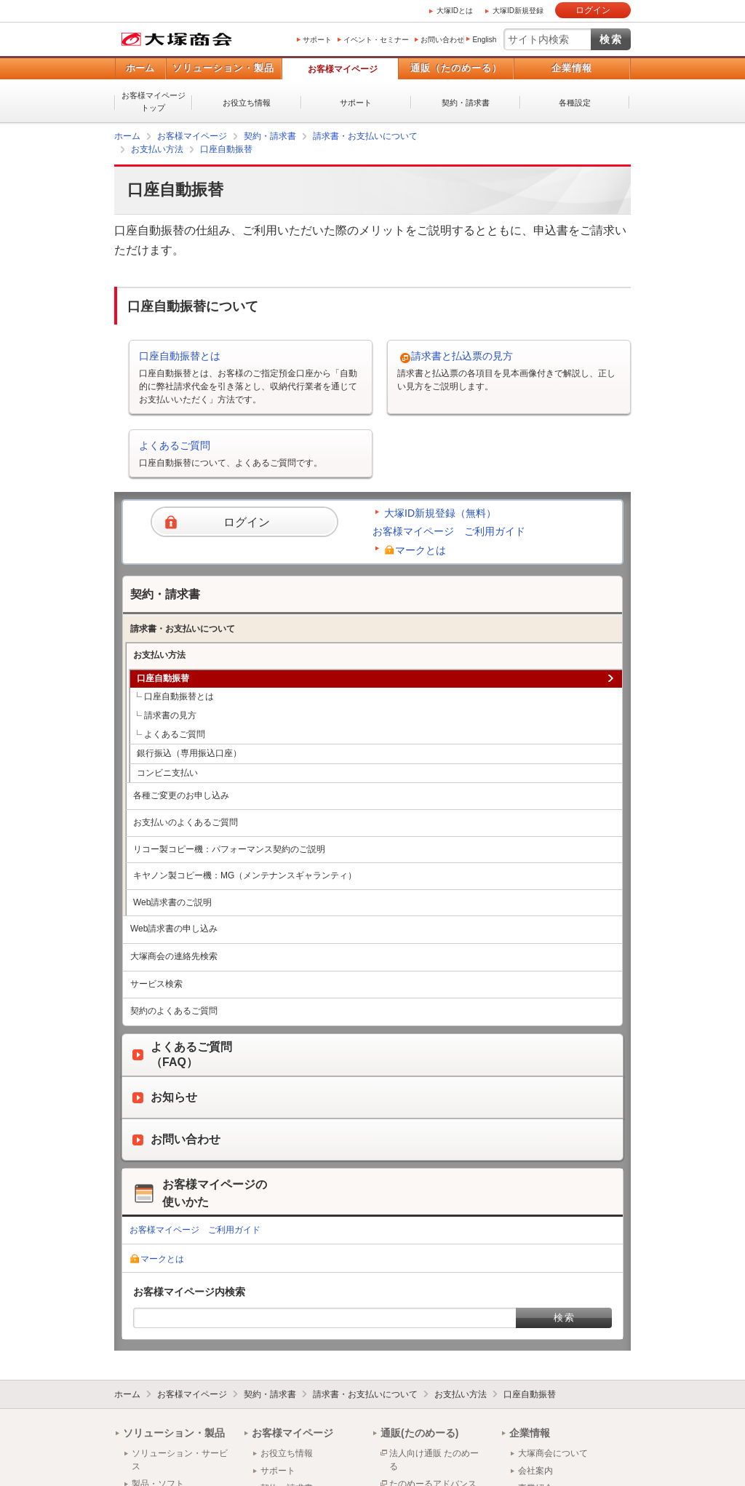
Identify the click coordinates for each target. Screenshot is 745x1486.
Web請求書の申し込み (174, 928)
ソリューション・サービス (180, 1459)
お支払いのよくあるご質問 (185, 822)
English (484, 40)
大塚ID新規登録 (518, 11)
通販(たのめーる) (419, 1433)
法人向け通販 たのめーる (434, 1459)
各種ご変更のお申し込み (181, 795)
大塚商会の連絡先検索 (174, 956)
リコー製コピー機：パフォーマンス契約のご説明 (229, 849)
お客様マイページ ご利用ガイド (448, 531)
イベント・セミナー (376, 40)
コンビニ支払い (167, 773)
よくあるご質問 (174, 445)
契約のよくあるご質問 (174, 1011)
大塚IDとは (455, 11)
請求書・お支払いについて (365, 136)
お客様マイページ (343, 69)
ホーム (140, 68)
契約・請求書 (466, 102)
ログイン (592, 10)
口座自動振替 (226, 149)
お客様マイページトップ (153, 101)
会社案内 (535, 1471)
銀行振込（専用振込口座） (189, 753)
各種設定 (575, 102)
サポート (317, 40)
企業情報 (571, 68)
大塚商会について (553, 1453)
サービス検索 (156, 984)
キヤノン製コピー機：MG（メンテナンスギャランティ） (244, 875)
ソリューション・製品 (223, 68)
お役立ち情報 (247, 102)
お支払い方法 (157, 149)
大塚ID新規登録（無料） (440, 513)
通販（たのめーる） (456, 68)
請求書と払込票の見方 (462, 356)
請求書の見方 (170, 715)
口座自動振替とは (179, 356)
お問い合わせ (442, 40)
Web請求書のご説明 (172, 902)
